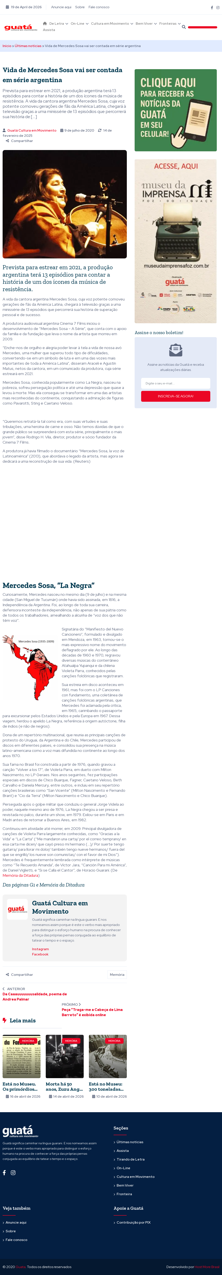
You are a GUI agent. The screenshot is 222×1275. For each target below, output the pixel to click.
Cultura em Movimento (110, 23)
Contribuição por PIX (134, 1222)
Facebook (40, 954)
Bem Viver (144, 23)
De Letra (56, 23)
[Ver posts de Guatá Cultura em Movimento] (17, 909)
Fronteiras (167, 23)
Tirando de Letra (131, 1159)
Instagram (40, 949)
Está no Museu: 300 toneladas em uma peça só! (107, 1089)
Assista (49, 30)
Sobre (80, 7)
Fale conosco (99, 7)
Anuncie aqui (61, 7)
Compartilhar (19, 141)
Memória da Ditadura (20, 875)
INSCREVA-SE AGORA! (175, 396)
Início (7, 46)
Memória (117, 974)
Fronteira (124, 1194)
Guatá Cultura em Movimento (31, 130)
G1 (32, 885)
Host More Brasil (207, 1267)
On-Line (77, 23)
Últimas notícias (28, 46)
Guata (21, 1267)
